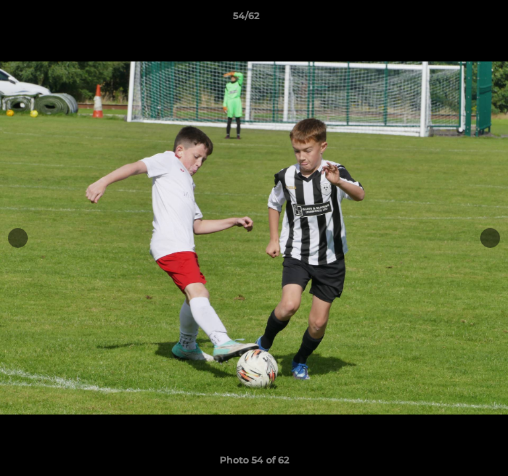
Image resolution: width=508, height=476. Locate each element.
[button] (460, 19)
